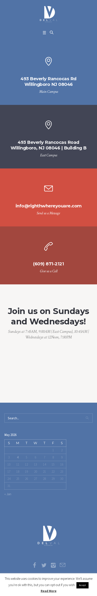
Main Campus (48, 91)
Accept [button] (82, 585)
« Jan (7, 494)
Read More (49, 591)
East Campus (48, 155)
